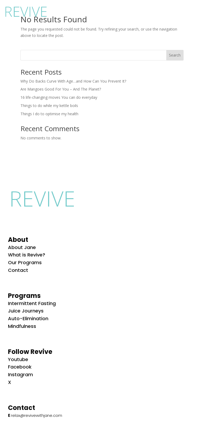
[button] (194, 11)
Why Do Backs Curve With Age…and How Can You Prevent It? (73, 81)
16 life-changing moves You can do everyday (58, 97)
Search (175, 55)
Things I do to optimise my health (49, 113)
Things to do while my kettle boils (49, 105)
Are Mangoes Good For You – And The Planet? (60, 89)
